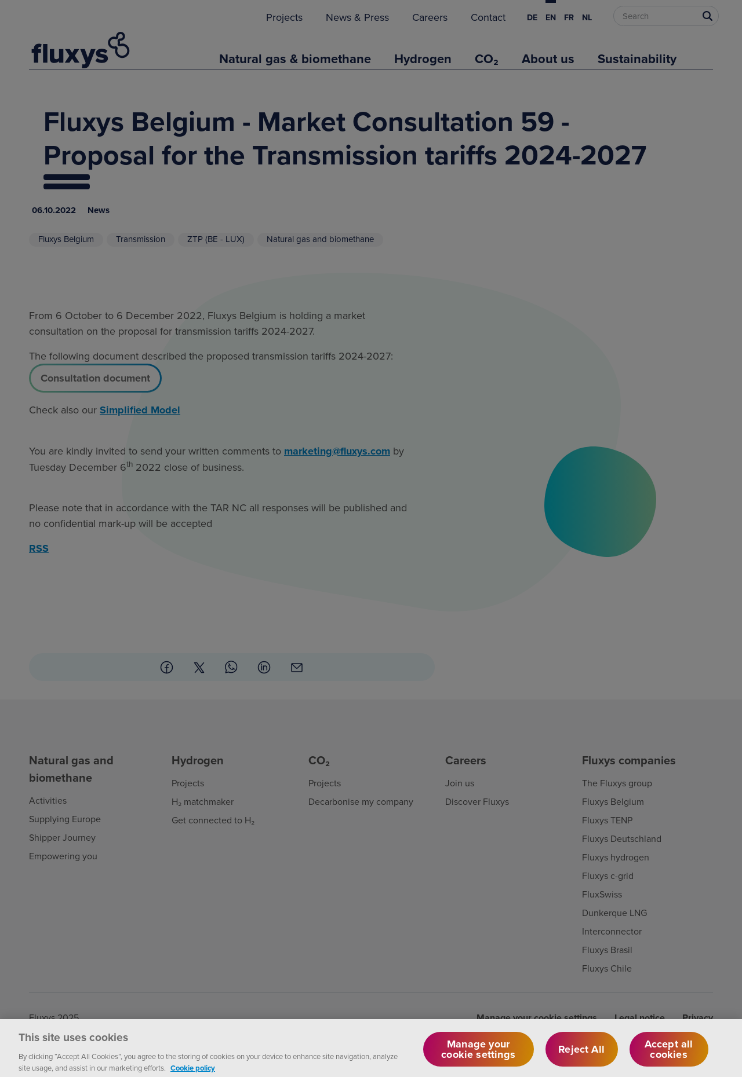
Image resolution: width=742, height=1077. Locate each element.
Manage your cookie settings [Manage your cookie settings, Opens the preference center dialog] (478, 1055)
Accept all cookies (669, 1055)
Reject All (581, 1055)
